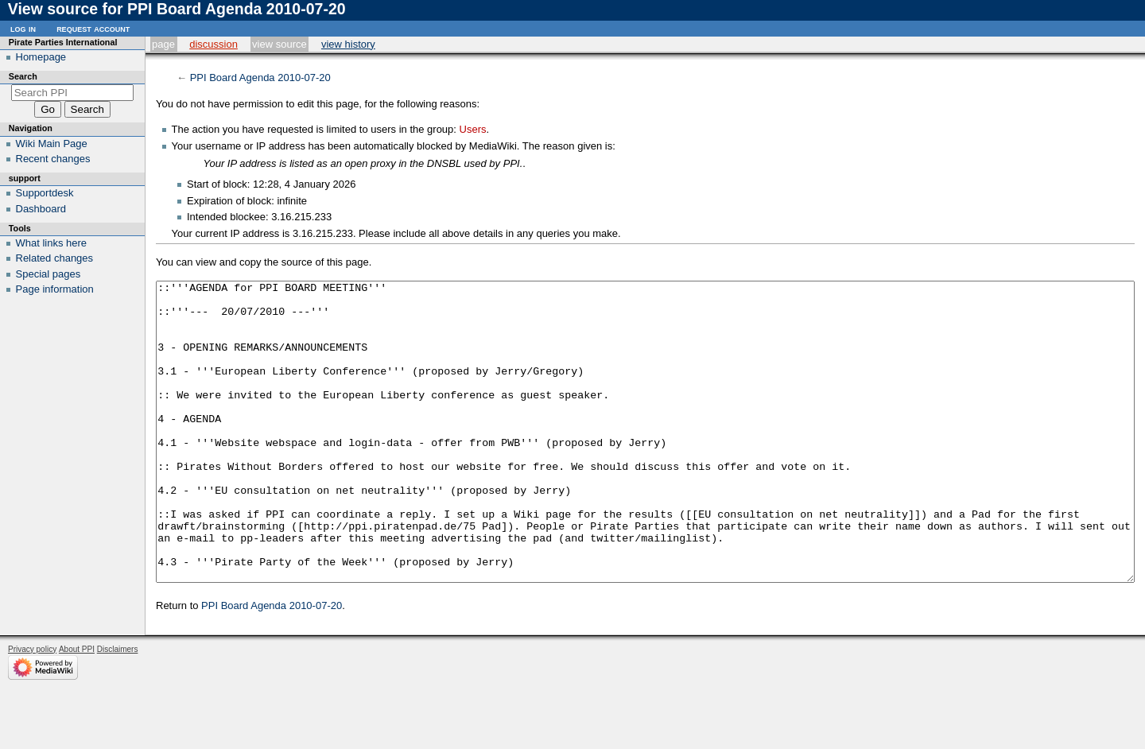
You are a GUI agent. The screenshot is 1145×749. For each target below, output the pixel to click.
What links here (51, 243)
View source (279, 44)
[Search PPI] (72, 92)
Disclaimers (117, 708)
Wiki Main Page (51, 143)
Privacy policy (32, 708)
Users (473, 129)
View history (348, 44)
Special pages (48, 274)
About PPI (77, 708)
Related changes (55, 258)
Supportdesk (45, 193)
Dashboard (41, 209)
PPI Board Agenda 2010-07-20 (260, 77)
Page (163, 44)
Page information (55, 289)
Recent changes (53, 159)
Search (23, 76)
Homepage (41, 57)
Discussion (213, 44)
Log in (23, 28)
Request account (93, 28)
